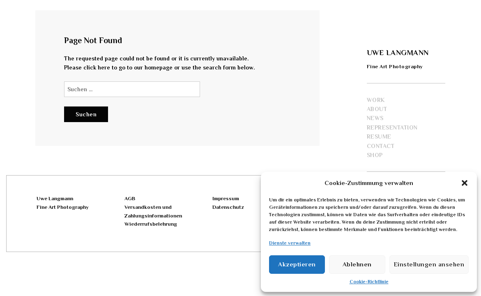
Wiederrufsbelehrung (150, 224)
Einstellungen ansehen (429, 264)
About (377, 109)
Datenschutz (228, 207)
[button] (464, 183)
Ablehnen (357, 264)
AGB (129, 198)
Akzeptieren (297, 264)
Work (376, 100)
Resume (379, 136)
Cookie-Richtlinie (369, 281)
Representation (392, 127)
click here (96, 67)
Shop (375, 155)
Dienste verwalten (290, 243)
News (375, 118)
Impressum (225, 198)
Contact (381, 146)
